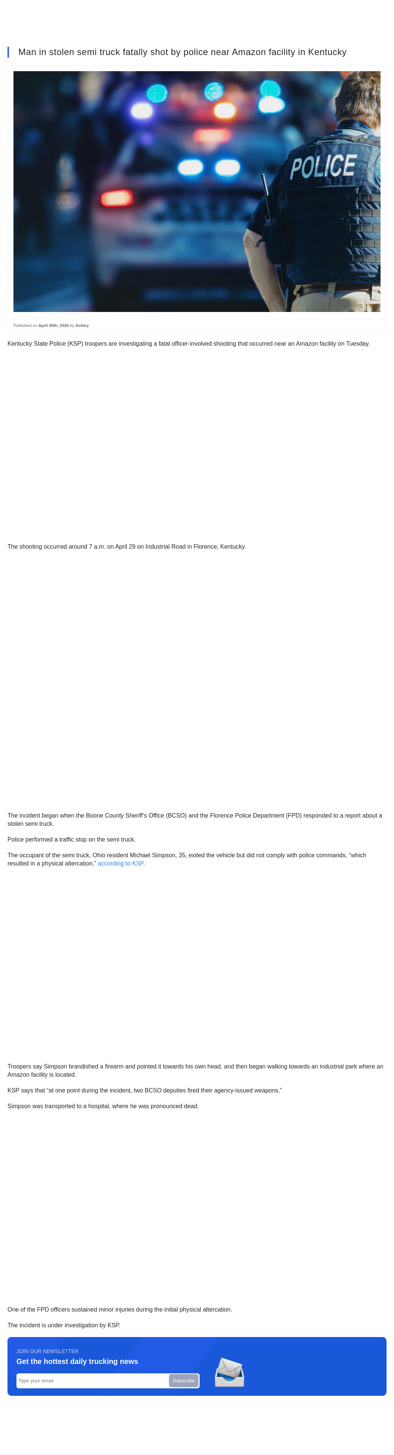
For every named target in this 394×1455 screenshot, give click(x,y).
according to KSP (121, 863)
